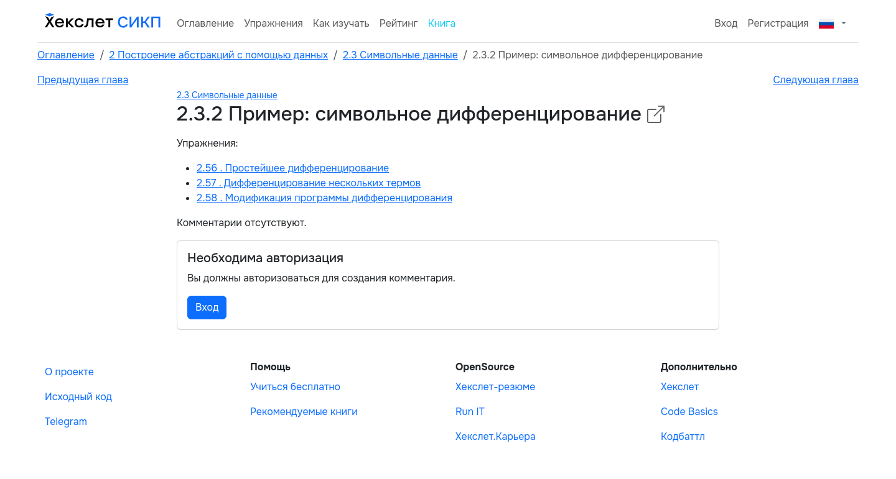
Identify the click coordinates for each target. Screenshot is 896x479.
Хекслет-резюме (495, 386)
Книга (442, 23)
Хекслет (680, 386)
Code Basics (689, 411)
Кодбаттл (683, 436)
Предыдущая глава (82, 79)
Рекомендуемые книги (304, 411)
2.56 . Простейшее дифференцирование (293, 168)
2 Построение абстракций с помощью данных (219, 55)
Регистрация (778, 23)
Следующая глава (816, 79)
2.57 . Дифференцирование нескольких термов (309, 182)
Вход (725, 23)
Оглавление (205, 23)
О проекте (69, 371)
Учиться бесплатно (295, 386)
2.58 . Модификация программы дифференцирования (324, 197)
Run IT (470, 411)
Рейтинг (399, 23)
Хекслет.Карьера (495, 436)
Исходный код (78, 396)
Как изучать (341, 23)
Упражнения (273, 23)
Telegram (66, 421)
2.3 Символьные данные (400, 55)
